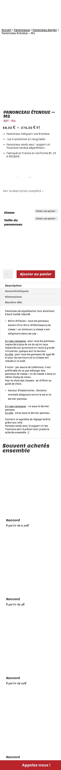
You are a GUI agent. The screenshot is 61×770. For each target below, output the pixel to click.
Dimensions (13, 296)
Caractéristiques (17, 291)
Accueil (6, 30)
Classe (9, 212)
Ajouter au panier (36, 274)
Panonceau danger (45, 30)
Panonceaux (22, 30)
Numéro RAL (13, 302)
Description (13, 285)
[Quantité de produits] (8, 274)
